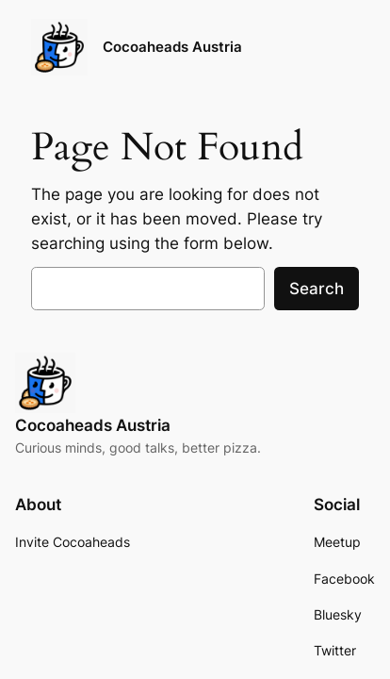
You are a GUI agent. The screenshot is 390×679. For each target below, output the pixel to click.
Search (316, 288)
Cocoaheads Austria (172, 47)
